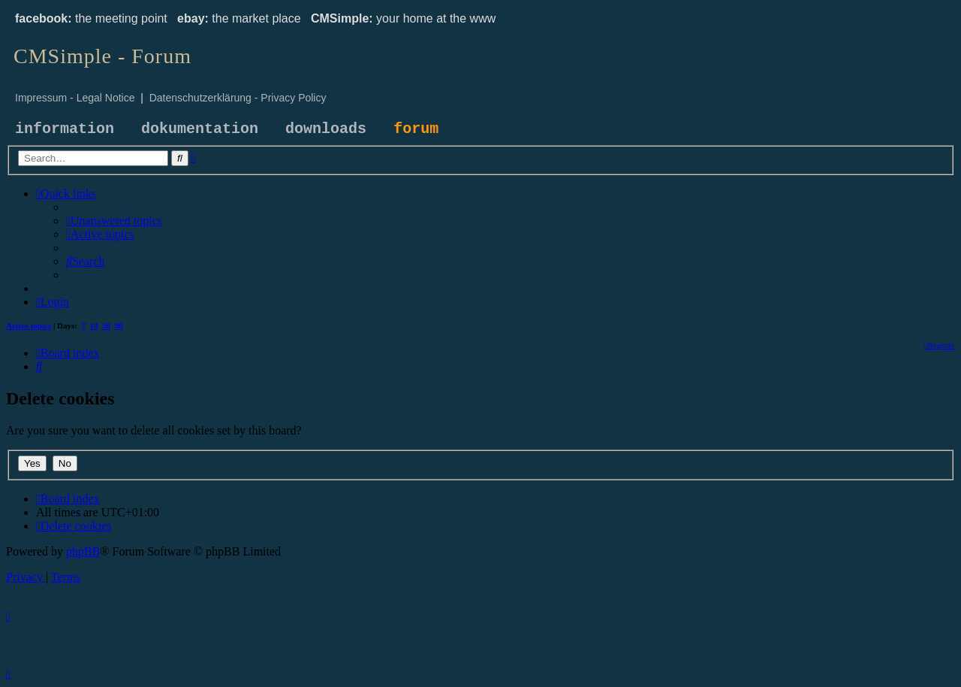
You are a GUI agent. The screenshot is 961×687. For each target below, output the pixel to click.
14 (94, 325)
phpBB (83, 551)
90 (119, 325)
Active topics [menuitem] (28, 325)
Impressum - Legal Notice (75, 98)
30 (106, 325)
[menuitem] (114, 220)
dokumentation (199, 129)
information (64, 129)
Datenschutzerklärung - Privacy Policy (238, 98)
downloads (325, 129)
